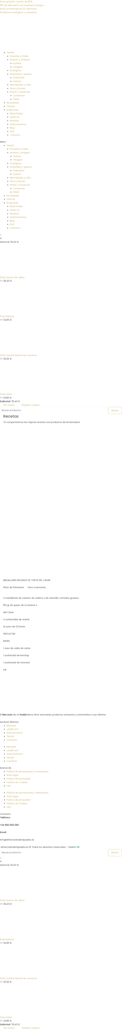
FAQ (12, 131)
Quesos (17, 81)
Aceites (17, 63)
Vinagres (18, 67)
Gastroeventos (18, 124)
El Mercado (12, 109)
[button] (61, 142)
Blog (12, 127)
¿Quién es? (13, 729)
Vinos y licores (17, 88)
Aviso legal (12, 775)
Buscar (115, 410)
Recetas (14, 120)
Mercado (11, 725)
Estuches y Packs (19, 56)
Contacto (15, 135)
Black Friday (16, 113)
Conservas (19, 95)
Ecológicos (15, 70)
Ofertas (11, 106)
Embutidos (18, 77)
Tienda (10, 52)
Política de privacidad (18, 778)
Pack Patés (6, 394)
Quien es (14, 117)
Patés (16, 99)
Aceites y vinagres (20, 59)
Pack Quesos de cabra (12, 277)
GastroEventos (15, 732)
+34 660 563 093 (9, 825)
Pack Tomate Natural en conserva (18, 355)
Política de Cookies (17, 782)
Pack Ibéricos (7, 316)
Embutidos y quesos (21, 74)
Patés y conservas (20, 91)
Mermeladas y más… (21, 84)
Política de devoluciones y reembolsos (27, 771)
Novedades (13, 102)
